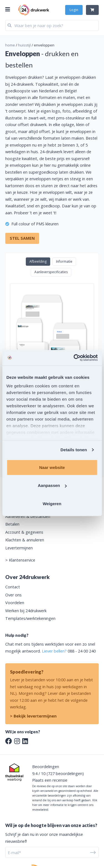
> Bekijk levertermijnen (33, 716)
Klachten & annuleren (24, 539)
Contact (12, 586)
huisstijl (24, 45)
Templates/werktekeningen (30, 618)
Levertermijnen (19, 548)
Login (74, 9)
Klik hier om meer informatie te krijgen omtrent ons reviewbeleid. (64, 805)
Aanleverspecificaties (51, 272)
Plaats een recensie (49, 780)
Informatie (64, 261)
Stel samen (22, 238)
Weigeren (52, 503)
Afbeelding (38, 261)
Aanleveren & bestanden (27, 516)
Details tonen (73, 449)
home (10, 45)
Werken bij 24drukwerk (26, 610)
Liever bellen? (54, 651)
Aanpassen (52, 485)
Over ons (13, 595)
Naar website (52, 467)
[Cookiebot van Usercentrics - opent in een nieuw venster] (74, 357)
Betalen (12, 524)
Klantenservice (22, 560)
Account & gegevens (24, 532)
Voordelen (14, 602)
